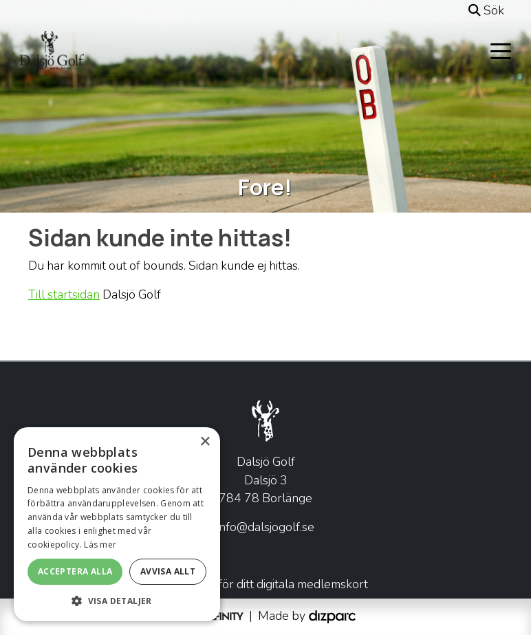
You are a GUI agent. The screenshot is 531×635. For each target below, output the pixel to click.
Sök (486, 10)
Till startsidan (64, 294)
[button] (117, 600)
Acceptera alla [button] (75, 571)
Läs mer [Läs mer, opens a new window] (100, 544)
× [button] (204, 442)
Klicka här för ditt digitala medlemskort (266, 584)
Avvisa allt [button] (167, 571)
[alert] (117, 524)
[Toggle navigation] (500, 50)
